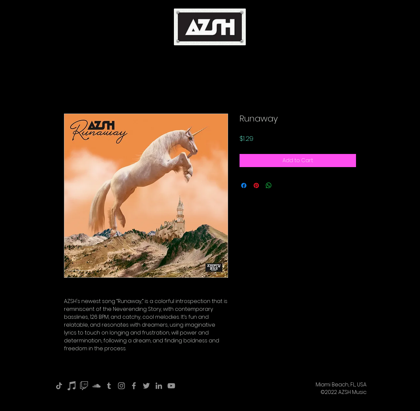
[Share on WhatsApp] (269, 185)
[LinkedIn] (158, 385)
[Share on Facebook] (244, 185)
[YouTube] (171, 385)
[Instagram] (121, 385)
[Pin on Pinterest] (256, 185)
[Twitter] (146, 385)
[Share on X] (281, 185)
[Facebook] (133, 385)
